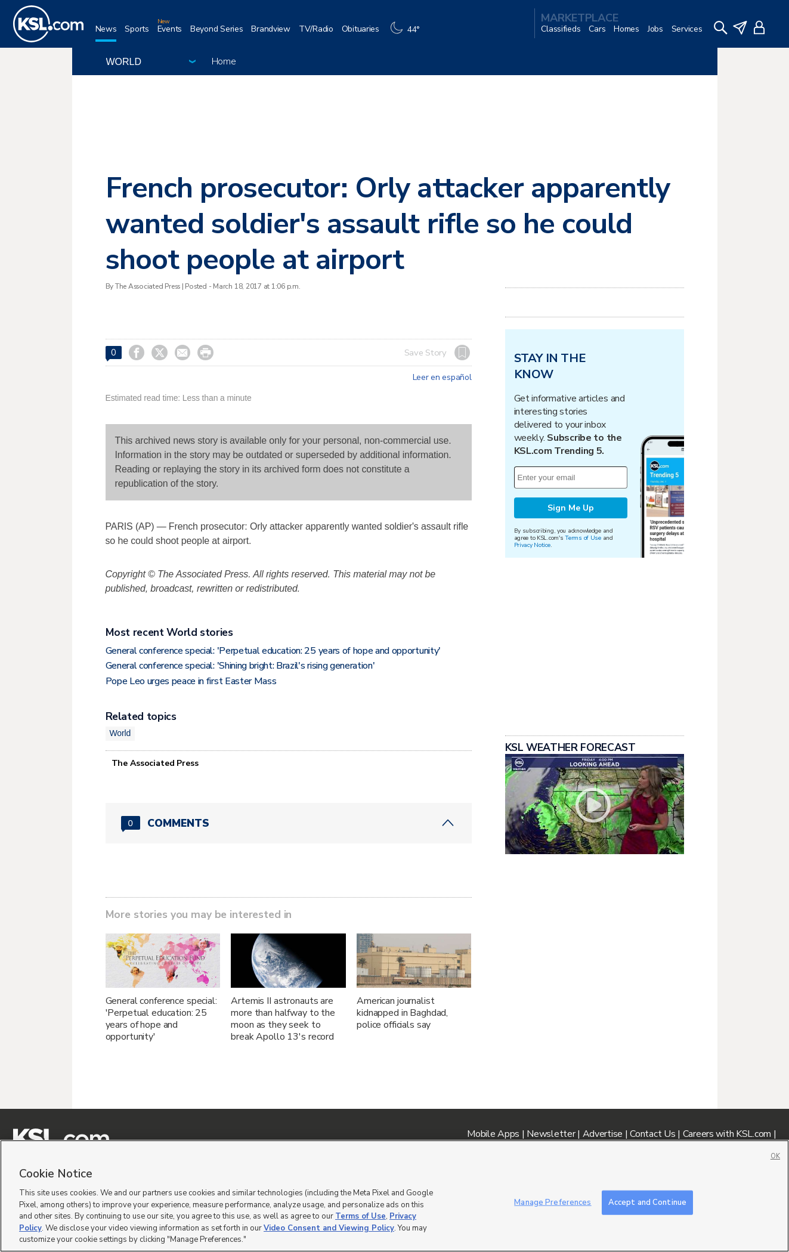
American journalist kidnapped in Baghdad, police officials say (402, 1012)
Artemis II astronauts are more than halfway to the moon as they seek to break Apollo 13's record (283, 1018)
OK (775, 1156)
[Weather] (408, 34)
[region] (394, 1196)
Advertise (603, 1133)
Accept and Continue (647, 1202)
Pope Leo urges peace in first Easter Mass (191, 681)
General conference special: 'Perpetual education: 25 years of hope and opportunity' (273, 650)
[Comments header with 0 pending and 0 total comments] (289, 823)
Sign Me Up (570, 508)
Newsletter (551, 1133)
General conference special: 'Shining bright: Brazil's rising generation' (240, 665)
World (120, 733)
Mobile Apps (493, 1133)
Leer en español (442, 377)
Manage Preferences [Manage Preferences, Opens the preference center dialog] (552, 1202)
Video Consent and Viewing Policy (329, 1228)
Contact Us (652, 1133)
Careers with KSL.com (727, 1133)
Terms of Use (583, 538)
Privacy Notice (532, 545)
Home (224, 61)
